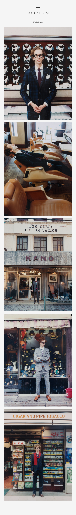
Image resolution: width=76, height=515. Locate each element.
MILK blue (72, 22)
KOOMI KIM (38, 13)
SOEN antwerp (3, 22)
